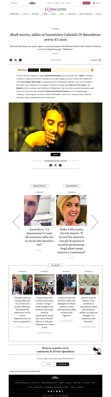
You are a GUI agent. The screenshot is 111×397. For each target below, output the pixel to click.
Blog (54, 3)
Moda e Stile (71, 13)
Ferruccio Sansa (23, 326)
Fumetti (55, 154)
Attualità (55, 29)
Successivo (72, 186)
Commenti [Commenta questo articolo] (96, 60)
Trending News (14, 13)
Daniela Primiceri (45, 332)
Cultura (98, 13)
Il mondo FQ (68, 3)
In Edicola (49, 3)
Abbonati (86, 3)
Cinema (45, 13)
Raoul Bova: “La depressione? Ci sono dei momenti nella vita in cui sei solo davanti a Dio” (39, 236)
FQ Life (25, 13)
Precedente (39, 186)
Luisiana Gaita (67, 320)
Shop (63, 3)
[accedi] (96, 3)
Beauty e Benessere (86, 13)
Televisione (35, 13)
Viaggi (62, 13)
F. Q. (56, 53)
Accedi (48, 364)
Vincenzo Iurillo (89, 326)
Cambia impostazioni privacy (49, 382)
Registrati (62, 364)
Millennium (58, 3)
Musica (54, 13)
